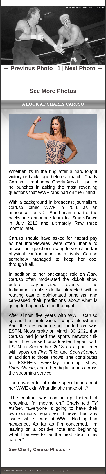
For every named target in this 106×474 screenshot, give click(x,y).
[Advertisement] (53, 77)
